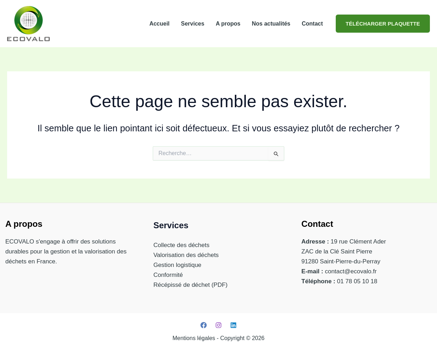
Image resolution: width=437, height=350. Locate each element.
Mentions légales (193, 338)
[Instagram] (218, 325)
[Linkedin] (233, 325)
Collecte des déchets (181, 245)
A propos (228, 24)
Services (192, 24)
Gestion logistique (177, 265)
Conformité (168, 275)
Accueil (159, 24)
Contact (312, 24)
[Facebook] (203, 325)
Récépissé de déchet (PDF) (190, 284)
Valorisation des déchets (186, 255)
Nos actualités (271, 24)
